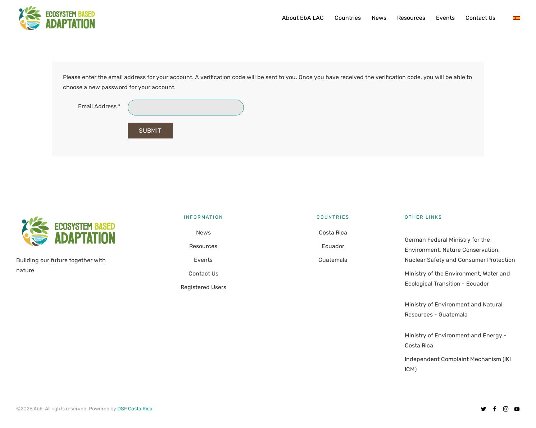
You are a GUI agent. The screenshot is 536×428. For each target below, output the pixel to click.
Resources (411, 17)
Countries (348, 17)
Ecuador (333, 246)
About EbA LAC (303, 17)
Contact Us (480, 17)
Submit (150, 130)
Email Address (99, 106)
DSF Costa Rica (135, 409)
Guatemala (333, 259)
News (379, 17)
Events (445, 17)
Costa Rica (333, 232)
